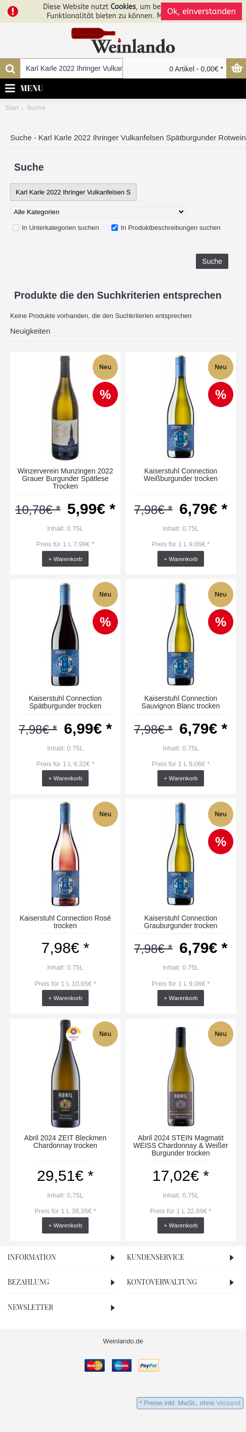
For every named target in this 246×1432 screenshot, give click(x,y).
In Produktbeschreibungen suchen (165, 227)
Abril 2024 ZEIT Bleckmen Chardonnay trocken (65, 1141)
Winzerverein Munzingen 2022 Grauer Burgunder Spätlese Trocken (65, 479)
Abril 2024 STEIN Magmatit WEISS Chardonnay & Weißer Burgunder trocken (180, 1146)
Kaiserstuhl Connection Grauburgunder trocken (181, 922)
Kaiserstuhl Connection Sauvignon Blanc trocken (181, 702)
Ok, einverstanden (201, 11)
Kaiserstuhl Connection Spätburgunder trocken (65, 702)
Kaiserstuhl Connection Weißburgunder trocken (181, 475)
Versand (228, 1403)
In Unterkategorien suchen (56, 227)
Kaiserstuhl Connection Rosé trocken (65, 922)
